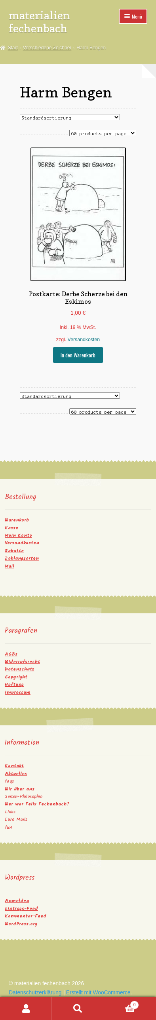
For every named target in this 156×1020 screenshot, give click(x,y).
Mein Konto (18, 535)
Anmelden (17, 900)
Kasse (11, 528)
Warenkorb (17, 520)
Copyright (16, 677)
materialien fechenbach (39, 22)
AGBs (11, 654)
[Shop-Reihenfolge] (70, 117)
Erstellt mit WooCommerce (98, 993)
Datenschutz (19, 669)
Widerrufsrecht (22, 661)
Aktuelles (16, 773)
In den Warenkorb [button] (78, 355)
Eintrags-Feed (21, 908)
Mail (9, 566)
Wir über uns (19, 789)
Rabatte (14, 551)
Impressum (17, 692)
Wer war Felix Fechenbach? (37, 804)
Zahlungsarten (22, 558)
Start (12, 47)
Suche (78, 1008)
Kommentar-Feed (25, 916)
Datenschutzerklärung (35, 993)
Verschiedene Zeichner (47, 47)
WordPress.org (21, 924)
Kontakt (14, 766)
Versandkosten (84, 339)
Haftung (14, 684)
